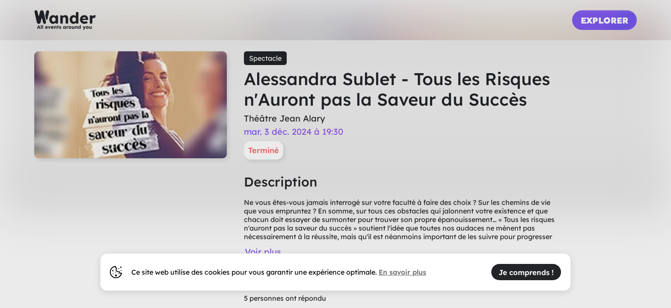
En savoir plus (402, 272)
